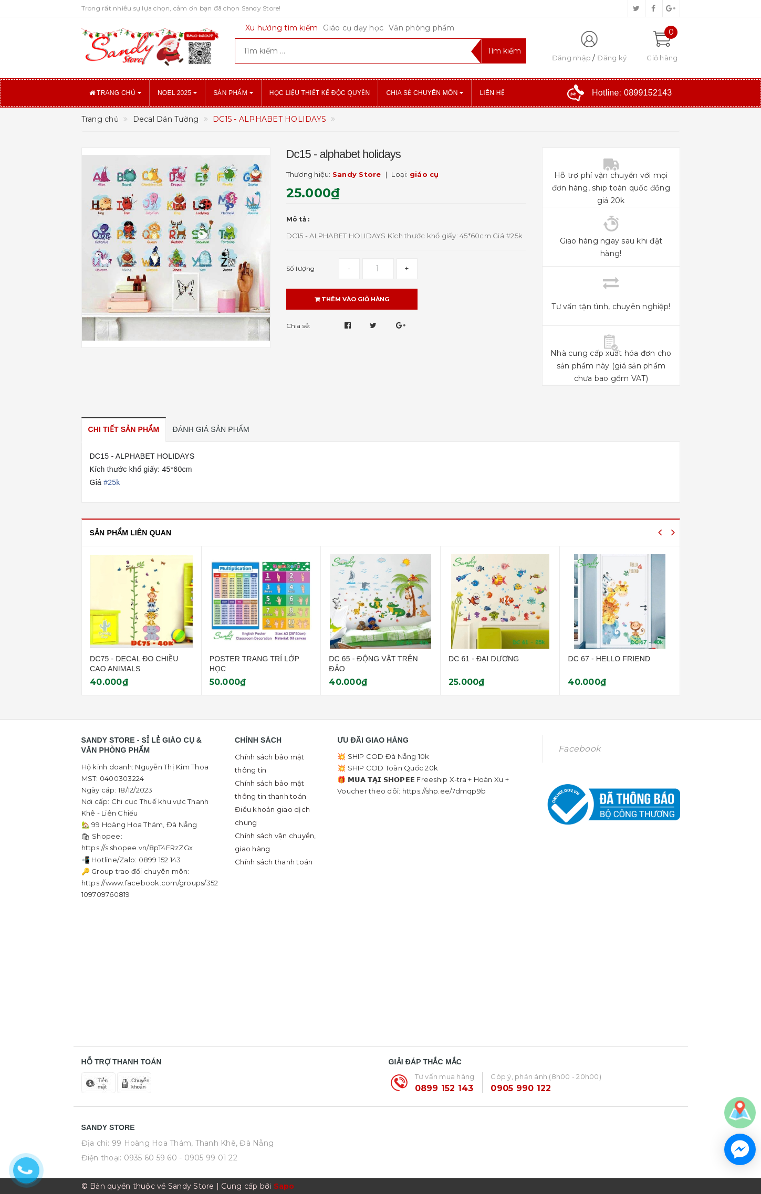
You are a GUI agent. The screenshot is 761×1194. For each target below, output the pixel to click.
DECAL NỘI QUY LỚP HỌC (131, 658)
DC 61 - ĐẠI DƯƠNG (596, 658)
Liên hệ (491, 93)
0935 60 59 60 (150, 1158)
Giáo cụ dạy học (353, 28)
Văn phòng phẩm (422, 28)
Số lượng (300, 268)
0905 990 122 (521, 1088)
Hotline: (632, 92)
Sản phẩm (233, 93)
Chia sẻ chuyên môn (424, 93)
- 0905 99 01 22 (208, 1158)
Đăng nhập (571, 58)
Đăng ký (612, 58)
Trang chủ (115, 93)
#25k (111, 482)
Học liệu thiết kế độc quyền (319, 93)
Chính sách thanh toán (273, 862)
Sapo (284, 1186)
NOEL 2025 (177, 93)
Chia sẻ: (298, 326)
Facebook (579, 749)
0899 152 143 (444, 1088)
